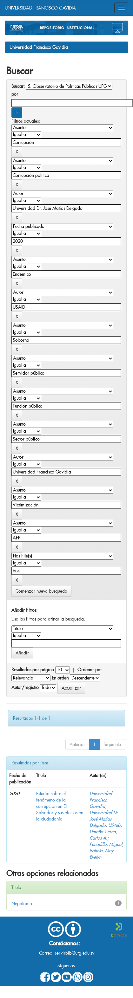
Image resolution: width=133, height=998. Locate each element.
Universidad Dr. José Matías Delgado (104, 819)
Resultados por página (32, 670)
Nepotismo (21, 903)
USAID (114, 825)
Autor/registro (25, 687)
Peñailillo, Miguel (106, 844)
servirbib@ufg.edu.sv (74, 953)
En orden (60, 678)
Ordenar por (89, 670)
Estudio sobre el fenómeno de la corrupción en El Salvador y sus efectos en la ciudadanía (59, 806)
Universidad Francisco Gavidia (39, 47)
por (14, 94)
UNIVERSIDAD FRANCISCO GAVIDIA (40, 8)
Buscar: (18, 86)
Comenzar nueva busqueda (41, 591)
